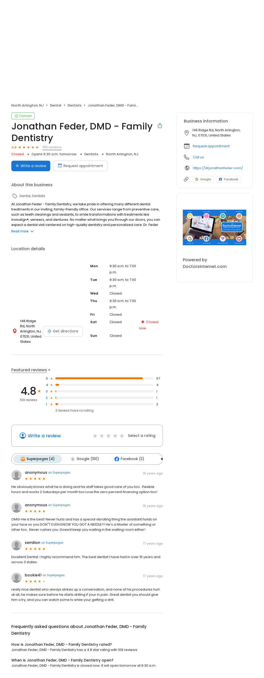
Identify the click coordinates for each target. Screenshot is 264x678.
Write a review (44, 435)
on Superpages (59, 472)
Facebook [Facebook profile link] (228, 179)
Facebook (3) (127, 458)
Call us (198, 157)
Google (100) (83, 458)
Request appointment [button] (211, 146)
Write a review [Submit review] (30, 165)
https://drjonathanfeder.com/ (218, 168)
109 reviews (52, 147)
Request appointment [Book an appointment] (80, 165)
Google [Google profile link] (203, 179)
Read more (22, 231)
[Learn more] (214, 227)
